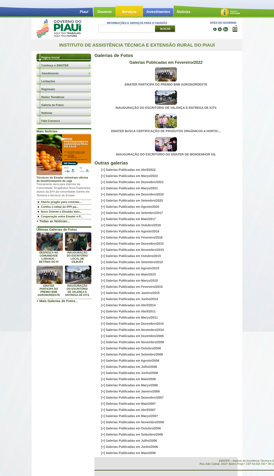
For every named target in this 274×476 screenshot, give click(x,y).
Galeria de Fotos (52, 105)
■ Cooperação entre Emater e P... (60, 216)
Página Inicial (50, 57)
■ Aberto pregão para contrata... (59, 202)
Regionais (48, 89)
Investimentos (158, 12)
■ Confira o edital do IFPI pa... (58, 206)
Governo (104, 12)
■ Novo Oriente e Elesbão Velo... (60, 211)
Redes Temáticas (52, 97)
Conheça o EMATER (54, 65)
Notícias (183, 12)
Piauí (84, 12)
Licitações (48, 81)
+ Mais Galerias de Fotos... (57, 301)
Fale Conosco (50, 120)
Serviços (129, 12)
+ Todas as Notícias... (53, 221)
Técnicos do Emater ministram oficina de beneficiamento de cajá (62, 179)
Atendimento (50, 73)
